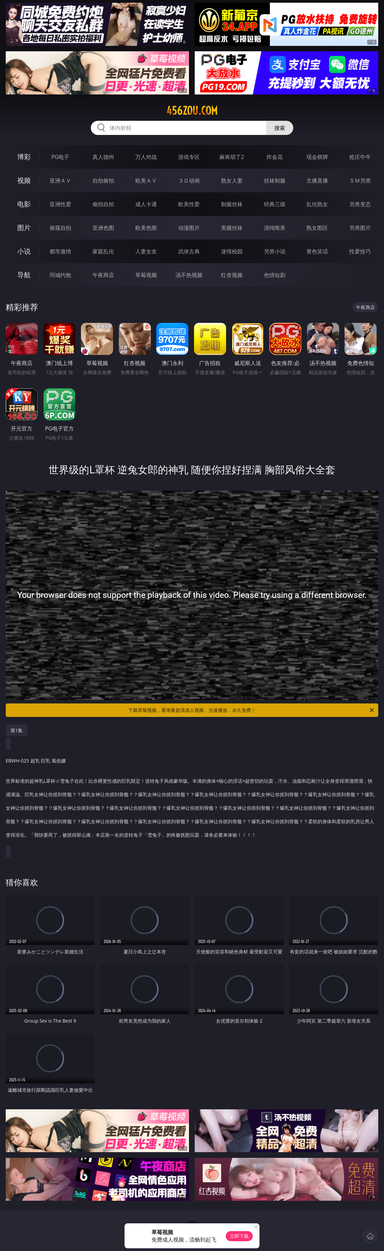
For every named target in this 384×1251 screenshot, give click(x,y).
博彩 (24, 156)
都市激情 (60, 251)
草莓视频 (146, 275)
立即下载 (239, 1236)
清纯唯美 (274, 227)
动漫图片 (189, 227)
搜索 (279, 128)
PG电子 (60, 157)
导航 (24, 274)
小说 (24, 251)
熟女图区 (317, 227)
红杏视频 (232, 275)
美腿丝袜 (232, 227)
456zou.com (192, 110)
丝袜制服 (274, 180)
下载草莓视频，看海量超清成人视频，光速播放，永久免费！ (251, 710)
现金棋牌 (317, 157)
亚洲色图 (103, 227)
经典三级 (274, 204)
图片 (24, 227)
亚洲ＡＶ (60, 180)
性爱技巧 (360, 251)
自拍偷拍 (103, 180)
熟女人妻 (232, 180)
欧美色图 (146, 227)
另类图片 (360, 227)
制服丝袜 (232, 204)
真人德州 (103, 157)
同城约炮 (60, 275)
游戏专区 (189, 157)
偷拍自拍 (103, 204)
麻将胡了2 (231, 157)
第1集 (16, 730)
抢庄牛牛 (360, 157)
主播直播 (317, 180)
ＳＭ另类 (360, 180)
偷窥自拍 (60, 227)
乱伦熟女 (317, 204)
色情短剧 (274, 275)
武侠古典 (189, 251)
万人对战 (146, 157)
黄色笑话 (317, 251)
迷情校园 (232, 251)
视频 (24, 180)
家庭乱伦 (103, 251)
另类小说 (274, 251)
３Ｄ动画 (189, 180)
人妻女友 (146, 251)
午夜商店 (103, 275)
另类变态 (360, 204)
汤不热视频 (188, 275)
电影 (24, 203)
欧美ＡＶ (146, 180)
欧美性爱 (189, 204)
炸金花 (275, 157)
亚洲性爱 (60, 204)
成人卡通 (146, 204)
